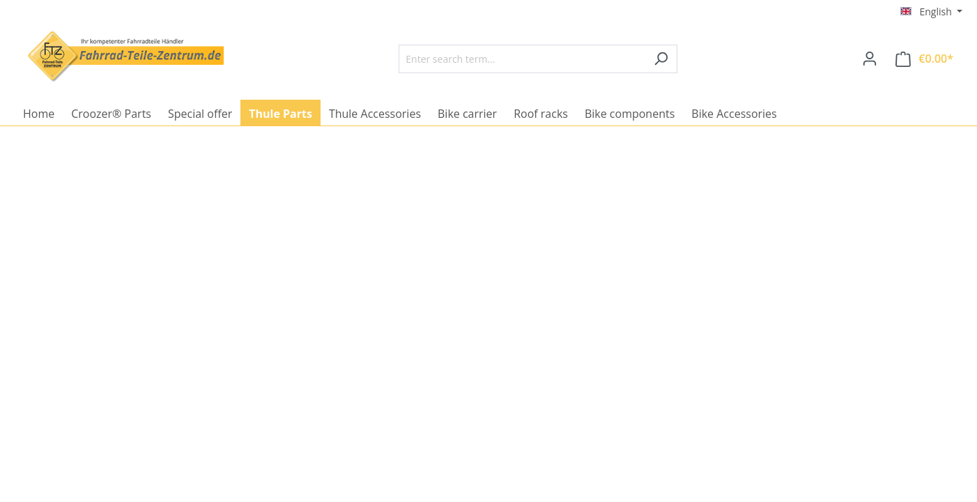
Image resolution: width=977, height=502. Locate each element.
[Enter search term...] (522, 59)
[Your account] (869, 59)
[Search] (661, 59)
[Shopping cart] (924, 59)
